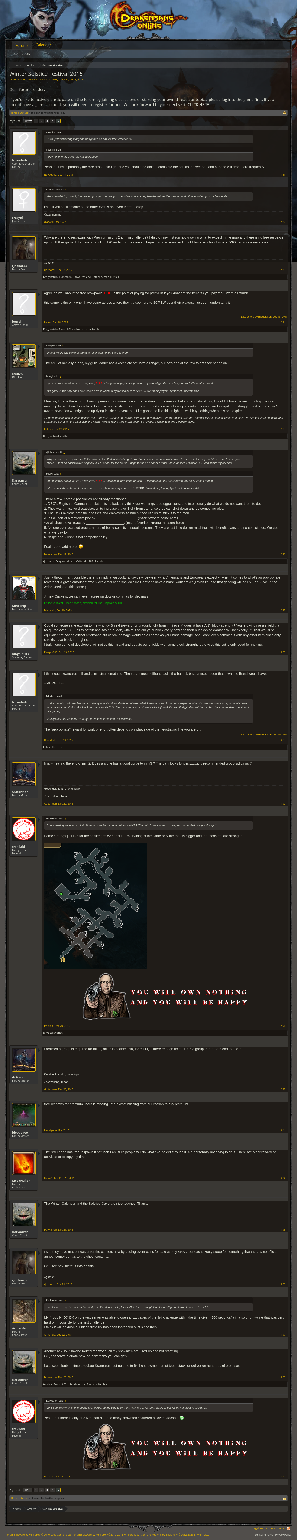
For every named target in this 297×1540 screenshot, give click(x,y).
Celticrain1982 (84, 561)
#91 (283, 1026)
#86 (283, 554)
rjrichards (19, 266)
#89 (283, 740)
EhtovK (17, 374)
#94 (283, 1178)
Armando (19, 1328)
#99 (283, 1476)
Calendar (43, 44)
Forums (22, 45)
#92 (283, 1089)
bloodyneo (20, 1132)
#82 (283, 221)
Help (272, 1528)
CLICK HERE (198, 104)
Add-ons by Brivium (175, 1534)
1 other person (100, 277)
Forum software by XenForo (39, 1534)
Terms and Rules (263, 1534)
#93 (283, 1130)
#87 (283, 610)
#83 (283, 270)
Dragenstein (50, 277)
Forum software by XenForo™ (106, 1534)
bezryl (16, 321)
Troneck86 (65, 277)
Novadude (20, 160)
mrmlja (47, 1032)
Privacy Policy (283, 1534)
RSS (288, 1528)
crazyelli (18, 218)
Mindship (19, 606)
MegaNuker (21, 1180)
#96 (283, 1284)
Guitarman (20, 792)
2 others (92, 1384)
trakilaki (63, 79)
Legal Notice (259, 1528)
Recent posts (20, 53)
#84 (283, 322)
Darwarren (79, 277)
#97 (283, 1334)
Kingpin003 (20, 654)
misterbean (84, 329)
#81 (283, 174)
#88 (283, 652)
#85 (283, 429)
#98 (283, 1377)
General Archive (35, 79)
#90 (283, 803)
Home (280, 1528)
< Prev (28, 121)
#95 (283, 1229)
